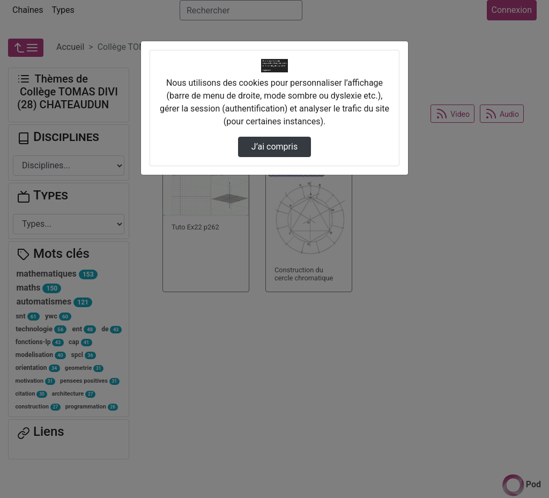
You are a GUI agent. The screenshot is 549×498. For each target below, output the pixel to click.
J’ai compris (274, 147)
